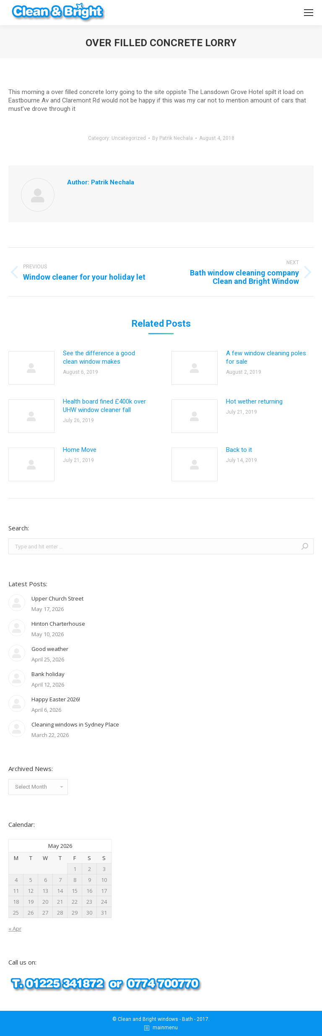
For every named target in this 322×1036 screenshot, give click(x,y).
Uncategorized (129, 138)
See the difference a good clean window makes (99, 357)
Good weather (49, 649)
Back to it (239, 450)
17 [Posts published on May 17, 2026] (104, 890)
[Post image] (31, 368)
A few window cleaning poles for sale (266, 357)
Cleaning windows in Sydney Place (75, 724)
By (172, 138)
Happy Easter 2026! (55, 699)
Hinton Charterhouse (58, 623)
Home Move (79, 450)
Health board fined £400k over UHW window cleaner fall (104, 406)
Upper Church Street (57, 598)
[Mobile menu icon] (309, 13)
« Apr (14, 928)
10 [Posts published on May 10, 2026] (104, 880)
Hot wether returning (254, 401)
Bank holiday (48, 674)
